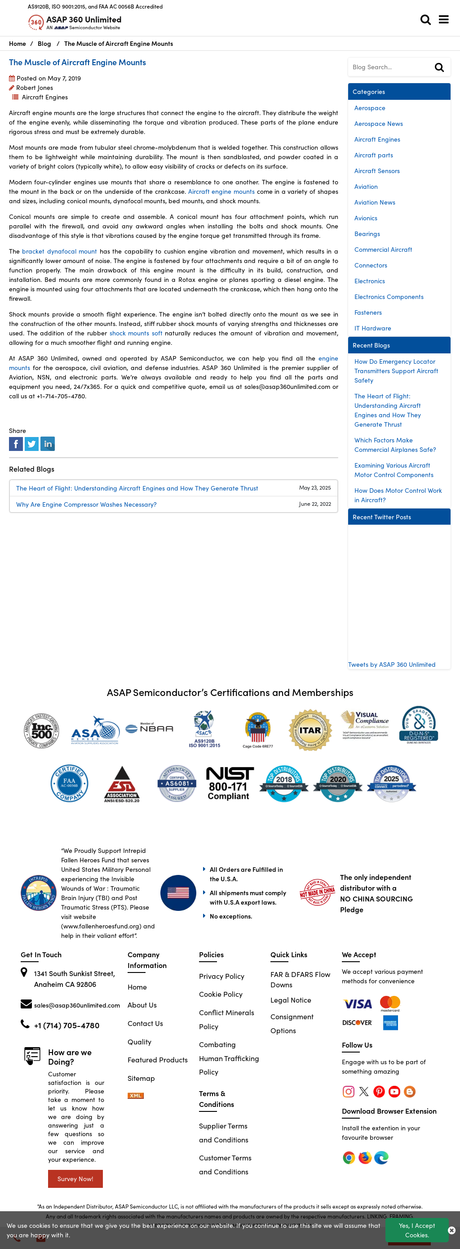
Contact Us (145, 1023)
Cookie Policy (221, 994)
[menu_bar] (446, 19)
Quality (139, 1041)
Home (137, 986)
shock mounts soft (136, 333)
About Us (142, 1004)
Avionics (365, 218)
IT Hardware (372, 328)
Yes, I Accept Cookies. (417, 1230)
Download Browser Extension (389, 1110)
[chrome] (358, 1003)
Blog (44, 43)
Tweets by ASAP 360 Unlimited (392, 664)
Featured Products (158, 1059)
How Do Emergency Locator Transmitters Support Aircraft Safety (396, 370)
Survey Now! (75, 1178)
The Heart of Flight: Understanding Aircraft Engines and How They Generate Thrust (137, 488)
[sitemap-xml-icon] (136, 1096)
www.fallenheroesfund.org (101, 926)
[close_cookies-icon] (452, 1230)
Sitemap (141, 1078)
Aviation (366, 186)
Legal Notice (290, 999)
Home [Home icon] (17, 43)
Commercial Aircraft (383, 249)
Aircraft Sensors (377, 170)
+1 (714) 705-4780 (67, 1024)
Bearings (367, 233)
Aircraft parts (373, 155)
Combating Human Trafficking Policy (229, 1057)
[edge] (358, 1021)
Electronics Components (389, 296)
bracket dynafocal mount (59, 251)
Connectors (370, 265)
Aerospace (369, 107)
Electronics (369, 281)
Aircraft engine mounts (221, 191)
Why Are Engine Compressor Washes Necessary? (86, 504)
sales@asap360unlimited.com (77, 1004)
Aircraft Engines (45, 97)
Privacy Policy (221, 976)
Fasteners (368, 312)
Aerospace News (378, 123)
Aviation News (374, 202)
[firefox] (391, 1003)
